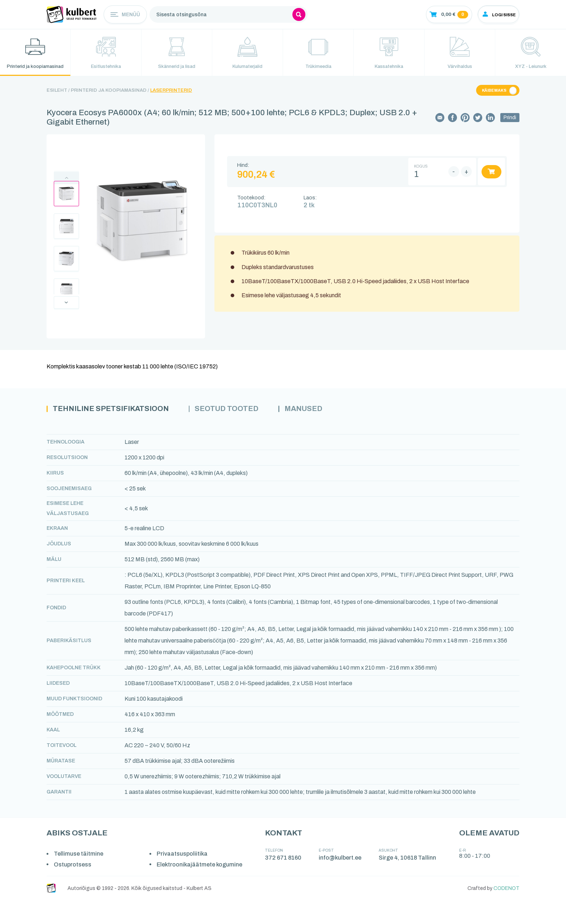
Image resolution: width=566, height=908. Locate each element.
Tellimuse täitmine (79, 862)
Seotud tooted (240, 417)
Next (66, 309)
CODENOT (506, 896)
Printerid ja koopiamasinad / (110, 97)
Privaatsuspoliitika (183, 862)
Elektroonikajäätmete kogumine (201, 872)
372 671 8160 (284, 866)
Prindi (510, 125)
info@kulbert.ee (341, 866)
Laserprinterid (171, 97)
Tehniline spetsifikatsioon (116, 417)
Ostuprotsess (73, 872)
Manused (323, 417)
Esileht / (58, 97)
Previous (66, 185)
